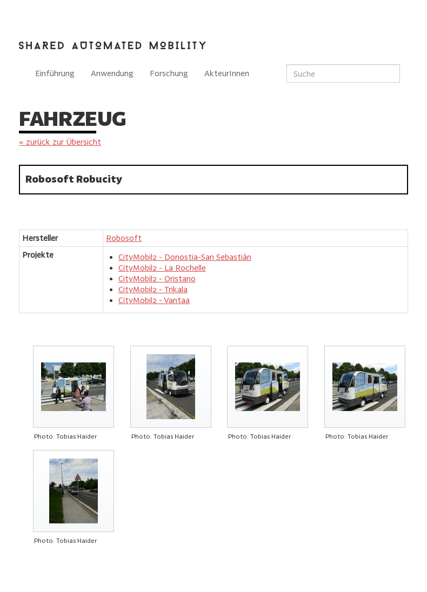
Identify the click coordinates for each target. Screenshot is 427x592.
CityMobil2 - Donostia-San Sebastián (184, 256)
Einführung (55, 73)
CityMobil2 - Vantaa (154, 300)
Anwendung (112, 73)
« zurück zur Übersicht (60, 141)
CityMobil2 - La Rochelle (162, 267)
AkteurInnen (226, 73)
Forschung (169, 73)
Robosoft (124, 238)
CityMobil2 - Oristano (157, 278)
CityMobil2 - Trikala (153, 289)
